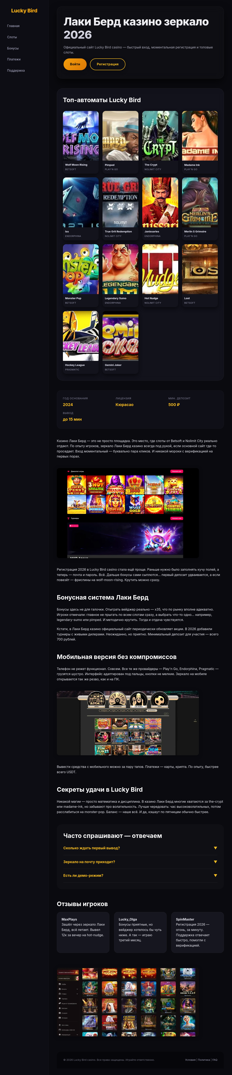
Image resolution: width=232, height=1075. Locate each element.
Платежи (14, 59)
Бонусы (13, 48)
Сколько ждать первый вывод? (140, 848)
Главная (13, 26)
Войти (75, 64)
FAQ (214, 1059)
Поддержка (16, 70)
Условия (190, 1059)
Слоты (12, 37)
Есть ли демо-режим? (140, 875)
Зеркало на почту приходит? (140, 862)
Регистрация (108, 64)
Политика (204, 1059)
